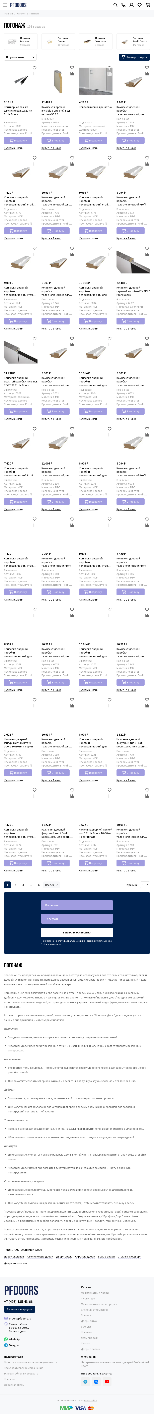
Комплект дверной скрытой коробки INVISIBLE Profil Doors (133, 291)
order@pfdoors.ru (20, 1318)
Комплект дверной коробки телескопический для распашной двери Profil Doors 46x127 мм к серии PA (94, 291)
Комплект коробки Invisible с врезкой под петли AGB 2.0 (56, 110)
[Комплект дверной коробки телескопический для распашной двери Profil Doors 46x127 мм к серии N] (58, 713)
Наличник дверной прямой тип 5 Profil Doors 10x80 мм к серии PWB (95, 833)
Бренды (86, 1326)
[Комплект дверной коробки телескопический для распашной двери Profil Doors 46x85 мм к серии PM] (95, 442)
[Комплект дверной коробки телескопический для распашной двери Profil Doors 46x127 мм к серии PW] (133, 623)
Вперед (51, 885)
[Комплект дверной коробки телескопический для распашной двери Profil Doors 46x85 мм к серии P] (95, 713)
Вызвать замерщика (77, 932)
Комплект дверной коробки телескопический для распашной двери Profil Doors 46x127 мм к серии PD (132, 833)
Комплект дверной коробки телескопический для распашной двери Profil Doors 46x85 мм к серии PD (20, 652)
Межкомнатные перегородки (99, 1304)
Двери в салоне (91, 1349)
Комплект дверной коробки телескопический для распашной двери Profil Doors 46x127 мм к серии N (58, 742)
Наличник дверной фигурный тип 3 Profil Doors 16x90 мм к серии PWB (18, 742)
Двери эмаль (64, 1256)
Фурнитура (88, 1298)
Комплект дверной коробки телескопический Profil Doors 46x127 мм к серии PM (132, 200)
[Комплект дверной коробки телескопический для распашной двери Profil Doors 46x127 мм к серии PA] (95, 262)
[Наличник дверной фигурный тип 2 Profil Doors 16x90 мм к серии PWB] (133, 713)
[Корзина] (148, 5)
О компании (88, 1356)
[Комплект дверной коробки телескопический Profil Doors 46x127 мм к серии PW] (20, 262)
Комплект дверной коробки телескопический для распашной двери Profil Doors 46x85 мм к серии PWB (131, 110)
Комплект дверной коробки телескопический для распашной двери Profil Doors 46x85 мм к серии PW (58, 291)
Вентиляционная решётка (95, 107)
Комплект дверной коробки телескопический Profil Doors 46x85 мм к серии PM (20, 833)
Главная (8, 13)
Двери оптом (89, 1321)
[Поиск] (115, 5)
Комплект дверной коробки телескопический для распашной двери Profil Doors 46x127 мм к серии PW (132, 652)
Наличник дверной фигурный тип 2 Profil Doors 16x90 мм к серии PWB (131, 742)
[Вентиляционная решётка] (95, 81)
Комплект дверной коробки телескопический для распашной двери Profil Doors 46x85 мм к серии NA (58, 381)
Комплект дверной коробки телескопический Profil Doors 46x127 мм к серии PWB (94, 200)
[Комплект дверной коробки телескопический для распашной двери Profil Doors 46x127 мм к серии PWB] (58, 171)
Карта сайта (90, 1400)
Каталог (21, 13)
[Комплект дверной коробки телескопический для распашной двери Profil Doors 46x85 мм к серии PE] (133, 352)
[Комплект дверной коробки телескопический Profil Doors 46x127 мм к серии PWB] (95, 171)
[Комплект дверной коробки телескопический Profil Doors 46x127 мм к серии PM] (133, 171)
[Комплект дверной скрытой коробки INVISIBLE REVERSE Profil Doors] (20, 352)
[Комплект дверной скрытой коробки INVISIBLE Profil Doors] (133, 262)
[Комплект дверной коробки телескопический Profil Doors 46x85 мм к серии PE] (20, 533)
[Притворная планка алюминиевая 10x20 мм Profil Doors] (20, 81)
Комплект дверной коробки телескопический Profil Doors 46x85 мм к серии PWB (18, 200)
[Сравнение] (34, 74)
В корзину (18, 140)
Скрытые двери (85, 1256)
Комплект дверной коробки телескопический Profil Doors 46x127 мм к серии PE (132, 471)
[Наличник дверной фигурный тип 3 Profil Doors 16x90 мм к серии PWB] (20, 713)
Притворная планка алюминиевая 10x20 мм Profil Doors (18, 110)
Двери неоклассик (15, 1263)
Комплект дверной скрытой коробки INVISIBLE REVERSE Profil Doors (20, 381)
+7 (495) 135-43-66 (18, 1301)
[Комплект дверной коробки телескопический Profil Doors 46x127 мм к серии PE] (133, 442)
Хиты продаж (89, 1338)
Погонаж (86, 1315)
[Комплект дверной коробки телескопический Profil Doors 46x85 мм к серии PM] (20, 804)
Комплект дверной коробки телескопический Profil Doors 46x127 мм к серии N (58, 562)
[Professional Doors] (18, 5)
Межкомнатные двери (95, 1293)
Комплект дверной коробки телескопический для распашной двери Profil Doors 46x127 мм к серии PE (57, 652)
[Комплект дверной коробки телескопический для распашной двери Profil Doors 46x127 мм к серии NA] (95, 352)
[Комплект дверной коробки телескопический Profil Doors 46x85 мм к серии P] (20, 442)
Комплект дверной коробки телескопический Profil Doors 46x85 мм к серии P (19, 471)
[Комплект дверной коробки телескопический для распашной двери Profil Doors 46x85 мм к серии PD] (20, 623)
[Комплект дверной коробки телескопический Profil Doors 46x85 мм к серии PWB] (20, 171)
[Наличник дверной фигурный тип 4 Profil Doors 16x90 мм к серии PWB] (58, 804)
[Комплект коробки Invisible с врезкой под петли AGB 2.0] (58, 81)
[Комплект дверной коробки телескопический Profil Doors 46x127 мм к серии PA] (95, 533)
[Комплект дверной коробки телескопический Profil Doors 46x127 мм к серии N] (58, 533)
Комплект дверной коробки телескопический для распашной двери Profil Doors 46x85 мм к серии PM (95, 471)
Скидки (85, 1343)
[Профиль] (132, 5)
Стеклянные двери (129, 1256)
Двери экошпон (14, 1256)
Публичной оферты (51, 943)
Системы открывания (94, 1309)
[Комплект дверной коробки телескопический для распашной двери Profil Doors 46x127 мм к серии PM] (95, 623)
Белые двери (106, 1256)
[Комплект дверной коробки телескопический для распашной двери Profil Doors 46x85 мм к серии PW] (58, 262)
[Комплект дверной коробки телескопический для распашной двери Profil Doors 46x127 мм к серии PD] (133, 804)
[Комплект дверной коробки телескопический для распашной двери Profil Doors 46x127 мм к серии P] (58, 442)
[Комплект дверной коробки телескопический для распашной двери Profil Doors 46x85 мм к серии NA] (58, 352)
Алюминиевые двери (40, 1256)
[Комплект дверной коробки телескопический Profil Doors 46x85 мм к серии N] (133, 533)
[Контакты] (124, 5)
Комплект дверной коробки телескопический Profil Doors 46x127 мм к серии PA (94, 562)
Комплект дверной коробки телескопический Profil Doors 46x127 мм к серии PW (19, 291)
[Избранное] (140, 5)
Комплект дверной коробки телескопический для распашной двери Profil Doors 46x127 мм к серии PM (94, 652)
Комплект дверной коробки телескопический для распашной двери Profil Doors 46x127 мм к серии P (58, 471)
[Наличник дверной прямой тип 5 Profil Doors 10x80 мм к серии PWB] (95, 804)
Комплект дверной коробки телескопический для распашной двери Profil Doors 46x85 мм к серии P (94, 742)
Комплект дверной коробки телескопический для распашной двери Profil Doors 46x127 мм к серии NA (94, 381)
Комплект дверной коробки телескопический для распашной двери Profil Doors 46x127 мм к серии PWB (57, 200)
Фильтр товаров (134, 57)
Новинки (86, 1332)
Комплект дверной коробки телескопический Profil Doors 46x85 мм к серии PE (20, 562)
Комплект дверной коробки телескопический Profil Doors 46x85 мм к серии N (132, 562)
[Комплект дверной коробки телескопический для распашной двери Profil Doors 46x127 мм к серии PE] (58, 623)
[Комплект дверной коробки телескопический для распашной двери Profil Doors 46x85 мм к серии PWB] (133, 81)
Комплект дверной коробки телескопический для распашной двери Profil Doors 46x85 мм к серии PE (133, 381)
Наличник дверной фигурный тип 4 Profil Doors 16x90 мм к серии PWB (56, 833)
